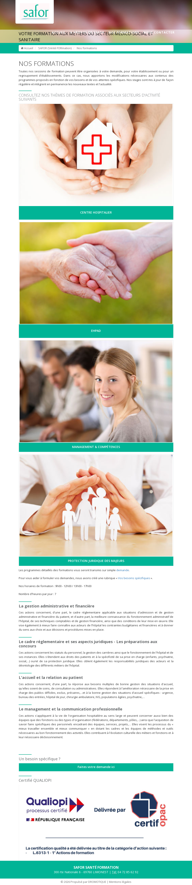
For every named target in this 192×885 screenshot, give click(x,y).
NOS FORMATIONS (124, 32)
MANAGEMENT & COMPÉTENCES (96, 447)
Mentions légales (120, 882)
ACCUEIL (59, 32)
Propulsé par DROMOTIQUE (88, 882)
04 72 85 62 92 (125, 872)
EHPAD (96, 331)
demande (122, 570)
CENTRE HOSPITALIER (96, 212)
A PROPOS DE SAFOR (87, 32)
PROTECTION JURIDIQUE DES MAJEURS (96, 561)
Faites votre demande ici (96, 767)
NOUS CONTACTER (159, 32)
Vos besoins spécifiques (134, 578)
